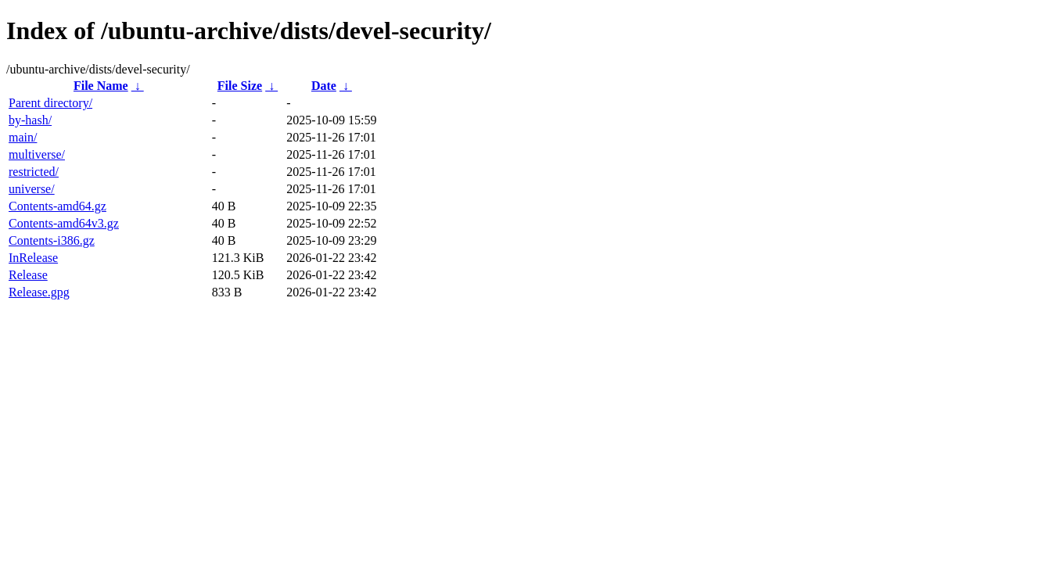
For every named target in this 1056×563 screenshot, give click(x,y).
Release (28, 275)
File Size (239, 85)
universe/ (32, 188)
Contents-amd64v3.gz (64, 223)
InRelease (33, 257)
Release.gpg (39, 292)
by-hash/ (30, 120)
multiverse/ (37, 154)
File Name (101, 85)
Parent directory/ (50, 102)
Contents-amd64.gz (57, 206)
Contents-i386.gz (52, 240)
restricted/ (34, 171)
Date (323, 85)
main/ (23, 137)
